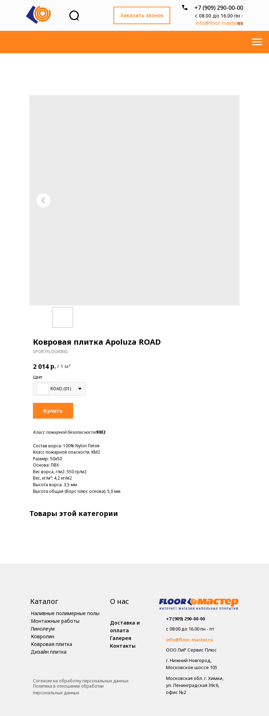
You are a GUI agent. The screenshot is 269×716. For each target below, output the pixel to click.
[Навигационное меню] (257, 42)
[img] (199, 605)
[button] (141, 15)
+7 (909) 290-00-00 (218, 8)
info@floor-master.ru (219, 23)
